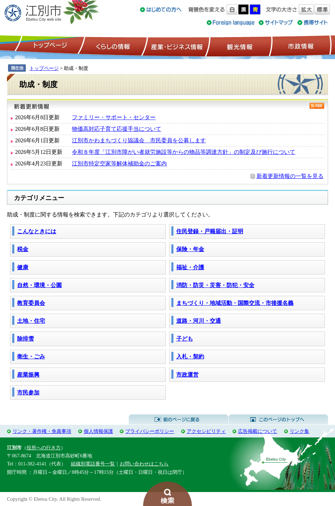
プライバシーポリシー (149, 431)
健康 (22, 267)
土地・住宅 (31, 321)
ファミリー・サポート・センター (114, 117)
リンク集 (299, 431)
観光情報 (239, 45)
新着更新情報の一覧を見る (289, 176)
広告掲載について (257, 431)
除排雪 (25, 339)
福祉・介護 (190, 267)
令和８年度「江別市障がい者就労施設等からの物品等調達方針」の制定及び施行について (183, 152)
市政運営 (187, 375)
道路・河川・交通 (198, 321)
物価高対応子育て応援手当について (116, 129)
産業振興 (28, 375)
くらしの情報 (112, 45)
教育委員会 (31, 303)
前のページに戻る (178, 419)
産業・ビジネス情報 (175, 45)
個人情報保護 (98, 431)
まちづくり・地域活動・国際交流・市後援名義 (234, 303)
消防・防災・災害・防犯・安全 (215, 285)
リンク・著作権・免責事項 (42, 431)
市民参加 (28, 392)
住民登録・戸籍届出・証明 (209, 231)
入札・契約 (190, 356)
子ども (184, 339)
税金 (22, 249)
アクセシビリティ (206, 431)
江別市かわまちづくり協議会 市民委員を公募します (139, 140)
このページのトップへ (278, 419)
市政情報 (300, 45)
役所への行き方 (44, 447)
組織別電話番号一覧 (93, 463)
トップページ (49, 45)
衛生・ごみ (31, 356)
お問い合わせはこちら (144, 463)
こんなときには (36, 231)
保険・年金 (190, 249)
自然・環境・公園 (39, 285)
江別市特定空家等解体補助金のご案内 (119, 163)
